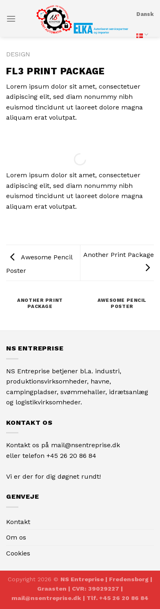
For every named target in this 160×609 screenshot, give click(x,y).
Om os (16, 537)
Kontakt (18, 522)
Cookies (18, 553)
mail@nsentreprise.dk (85, 445)
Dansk (145, 28)
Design (18, 54)
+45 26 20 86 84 (71, 456)
